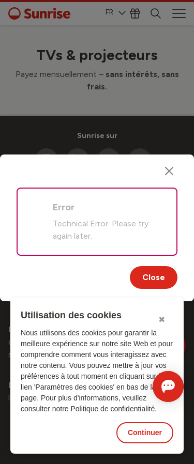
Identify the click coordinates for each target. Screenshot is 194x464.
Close (153, 277)
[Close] (169, 171)
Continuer (145, 432)
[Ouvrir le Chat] (168, 386)
